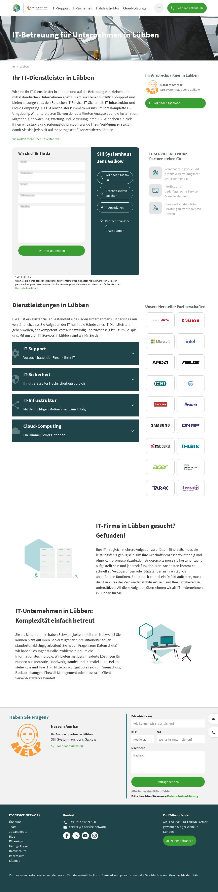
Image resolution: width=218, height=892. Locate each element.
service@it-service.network (84, 827)
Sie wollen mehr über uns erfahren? (36, 139)
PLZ (134, 732)
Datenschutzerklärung (26, 287)
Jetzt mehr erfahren (179, 841)
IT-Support (61, 8)
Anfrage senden (54, 251)
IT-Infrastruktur (107, 8)
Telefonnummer (27, 195)
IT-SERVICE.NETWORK (24, 815)
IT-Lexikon (16, 841)
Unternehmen (26, 173)
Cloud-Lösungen (135, 8)
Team (12, 827)
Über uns (15, 822)
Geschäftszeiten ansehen (116, 193)
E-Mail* (24, 184)
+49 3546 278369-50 (167, 103)
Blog (12, 836)
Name (23, 162)
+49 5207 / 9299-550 (79, 822)
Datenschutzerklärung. (183, 796)
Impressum (16, 856)
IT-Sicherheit (83, 8)
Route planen (115, 207)
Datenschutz (17, 851)
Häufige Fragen (19, 846)
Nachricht (25, 206)
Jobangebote (18, 832)
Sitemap (14, 861)
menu (159, 8)
